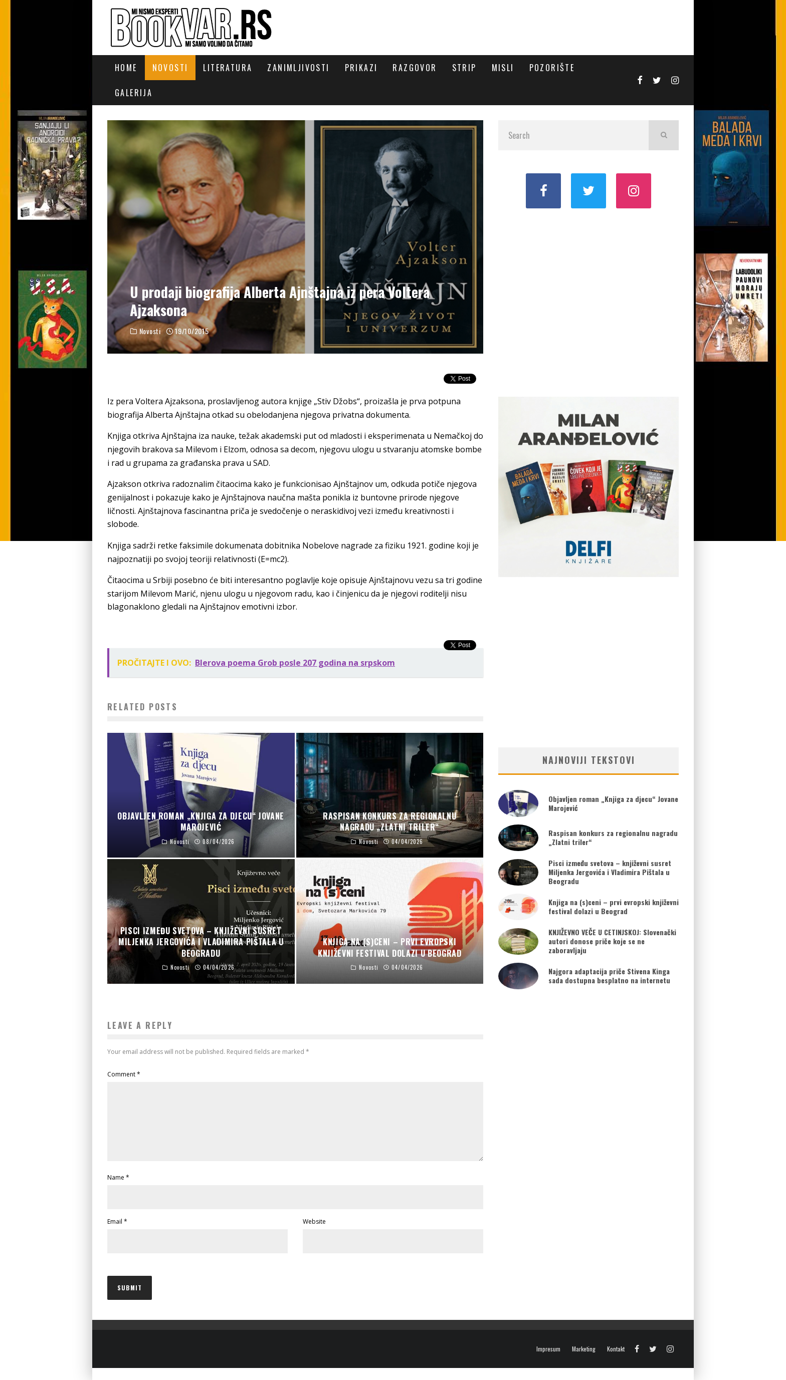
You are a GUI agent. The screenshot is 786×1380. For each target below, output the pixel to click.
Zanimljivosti (298, 68)
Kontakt (616, 1361)
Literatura (227, 68)
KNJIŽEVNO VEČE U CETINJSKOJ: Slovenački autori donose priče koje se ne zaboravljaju (612, 941)
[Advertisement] (588, 301)
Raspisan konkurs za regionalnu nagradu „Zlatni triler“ (613, 837)
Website (314, 1233)
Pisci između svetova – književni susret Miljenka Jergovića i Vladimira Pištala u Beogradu (609, 872)
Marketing (584, 1361)
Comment (123, 1074)
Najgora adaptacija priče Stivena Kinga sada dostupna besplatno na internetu (609, 975)
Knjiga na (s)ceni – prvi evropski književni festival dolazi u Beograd (613, 906)
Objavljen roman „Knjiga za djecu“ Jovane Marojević (613, 803)
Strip (464, 68)
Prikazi (361, 68)
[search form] (573, 135)
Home (126, 68)
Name (118, 1189)
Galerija (133, 93)
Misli (503, 68)
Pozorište (552, 68)
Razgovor (414, 68)
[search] (664, 135)
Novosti (170, 68)
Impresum (548, 1361)
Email (117, 1233)
